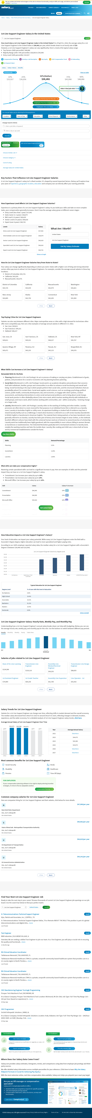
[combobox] (46, 38)
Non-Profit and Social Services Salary (21, 17)
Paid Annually (10, 72)
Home (3, 17)
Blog (53, 13)
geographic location (26, 184)
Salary (8, 17)
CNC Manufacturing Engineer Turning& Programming (20, 990)
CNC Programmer (7, 1009)
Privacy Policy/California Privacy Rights (37, 1112)
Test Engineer (6, 933)
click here (78, 718)
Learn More (14, 3)
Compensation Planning (72, 13)
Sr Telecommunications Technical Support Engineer (20, 914)
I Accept (86, 2)
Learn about (16, 1099)
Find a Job (75, 8)
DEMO (59, 13)
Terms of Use (54, 1112)
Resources (65, 8)
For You (31, 8)
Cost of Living (7, 163)
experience (15, 184)
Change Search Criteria (9, 123)
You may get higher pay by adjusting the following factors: (18, 112)
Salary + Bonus (12, 68)
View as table (84, 72)
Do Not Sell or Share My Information (72, 1112)
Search (87, 38)
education (38, 184)
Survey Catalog (54, 8)
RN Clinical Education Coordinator (13, 952)
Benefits (20, 68)
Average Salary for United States (13, 168)
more (31, 923)
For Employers (41, 8)
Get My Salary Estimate (70, 246)
